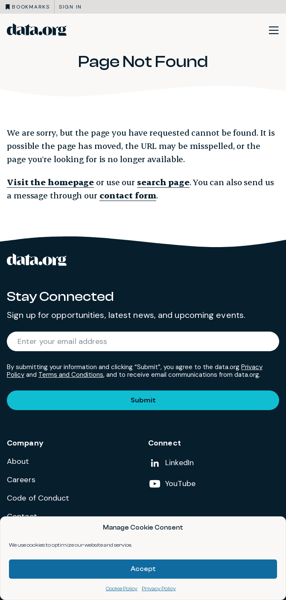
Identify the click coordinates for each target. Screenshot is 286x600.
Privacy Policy (159, 588)
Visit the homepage (50, 182)
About (18, 461)
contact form (127, 195)
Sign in (70, 6)
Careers (21, 480)
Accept (143, 569)
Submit (143, 400)
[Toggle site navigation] (273, 30)
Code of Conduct (38, 498)
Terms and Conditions (70, 374)
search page (163, 182)
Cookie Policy (121, 588)
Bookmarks (31, 6)
